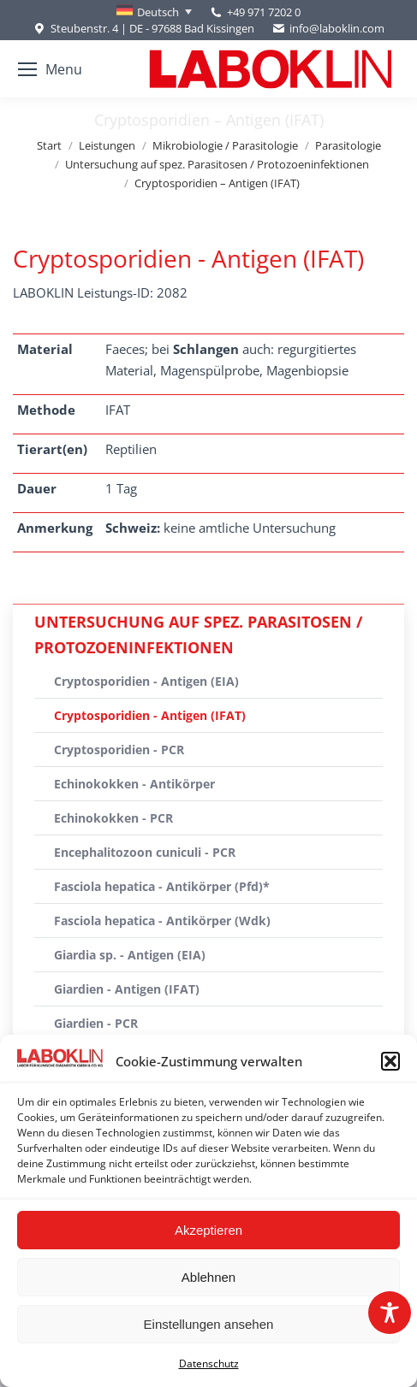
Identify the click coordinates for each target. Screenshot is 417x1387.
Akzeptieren (208, 1230)
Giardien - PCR (96, 1023)
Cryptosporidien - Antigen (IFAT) (150, 715)
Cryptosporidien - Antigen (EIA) (146, 681)
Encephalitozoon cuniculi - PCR (144, 852)
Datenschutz (209, 1363)
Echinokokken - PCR (113, 818)
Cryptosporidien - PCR (119, 749)
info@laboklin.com (327, 29)
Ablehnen (208, 1277)
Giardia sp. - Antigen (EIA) (130, 955)
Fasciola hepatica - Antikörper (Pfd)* (162, 886)
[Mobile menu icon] (50, 69)
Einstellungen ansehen (209, 1324)
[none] (154, 12)
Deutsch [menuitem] (158, 12)
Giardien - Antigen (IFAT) (127, 989)
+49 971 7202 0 (264, 12)
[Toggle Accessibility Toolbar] (389, 1313)
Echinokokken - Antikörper (134, 784)
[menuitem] (154, 12)
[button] (390, 1061)
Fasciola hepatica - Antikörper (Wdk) (162, 920)
